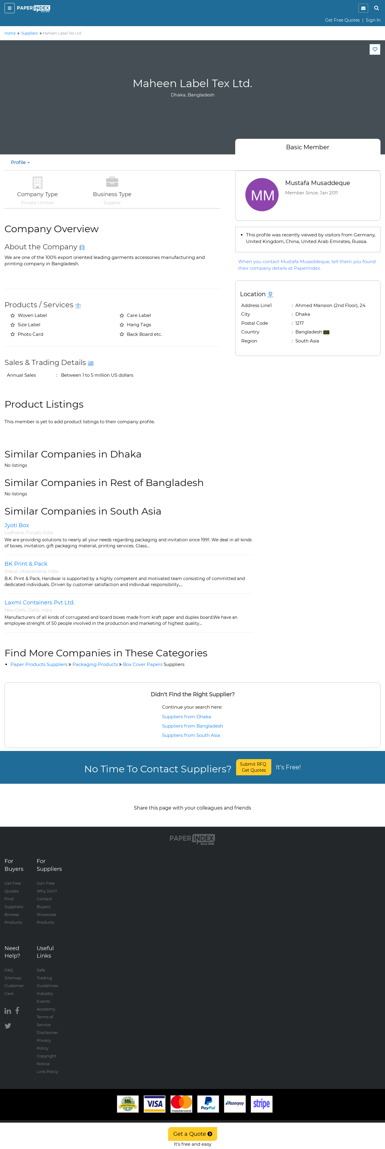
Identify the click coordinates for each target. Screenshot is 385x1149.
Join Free (46, 877)
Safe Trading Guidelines (47, 972)
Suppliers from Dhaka (186, 716)
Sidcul (11, 571)
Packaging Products (95, 664)
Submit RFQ (253, 767)
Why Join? (47, 885)
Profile (20, 162)
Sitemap (13, 971)
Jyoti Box (17, 525)
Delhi (33, 610)
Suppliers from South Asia (191, 735)
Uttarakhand (33, 571)
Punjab (33, 532)
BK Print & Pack (26, 564)
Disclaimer (47, 1026)
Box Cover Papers (153, 664)
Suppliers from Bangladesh (192, 726)
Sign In (373, 20)
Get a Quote (192, 1134)
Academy (46, 1003)
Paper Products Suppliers (39, 664)
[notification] (363, 8)
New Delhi (15, 610)
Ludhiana (14, 532)
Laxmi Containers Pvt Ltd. (40, 602)
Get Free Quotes (342, 20)
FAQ (9, 964)
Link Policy (47, 1065)
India (48, 532)
